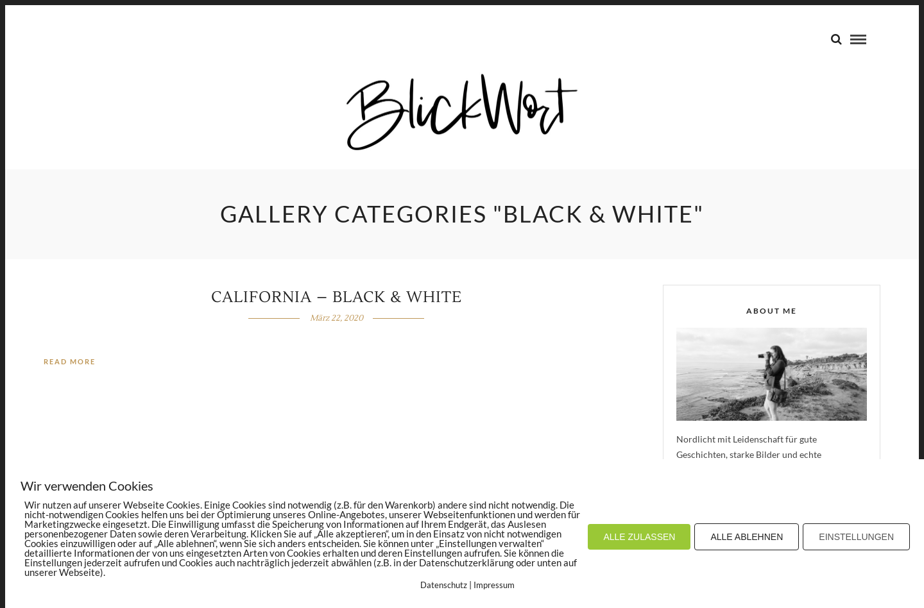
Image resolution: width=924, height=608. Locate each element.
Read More (70, 361)
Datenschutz (443, 585)
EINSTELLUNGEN (856, 537)
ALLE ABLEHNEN (746, 537)
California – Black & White (336, 297)
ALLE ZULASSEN (639, 537)
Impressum (494, 585)
